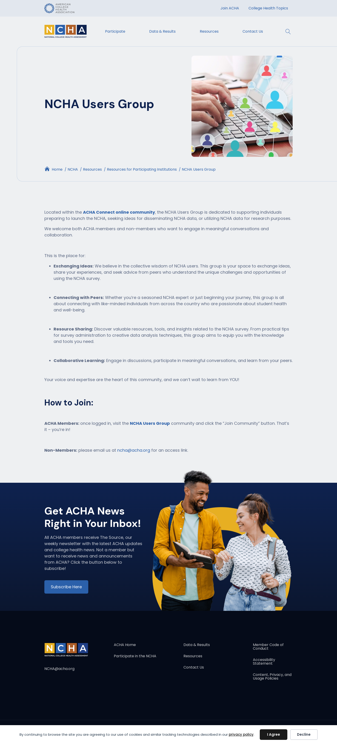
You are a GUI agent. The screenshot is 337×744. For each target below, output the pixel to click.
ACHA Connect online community (119, 212)
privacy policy (241, 734)
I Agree (273, 734)
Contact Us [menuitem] (253, 31)
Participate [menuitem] (115, 31)
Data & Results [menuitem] (162, 31)
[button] (286, 31)
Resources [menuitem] (209, 31)
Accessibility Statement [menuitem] (264, 662)
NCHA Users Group (150, 423)
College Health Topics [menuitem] (268, 8)
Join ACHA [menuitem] (229, 8)
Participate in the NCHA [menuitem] (135, 656)
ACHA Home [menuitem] (125, 645)
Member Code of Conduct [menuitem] (268, 647)
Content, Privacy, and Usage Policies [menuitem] (272, 677)
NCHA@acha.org (59, 668)
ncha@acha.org (133, 450)
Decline (304, 734)
